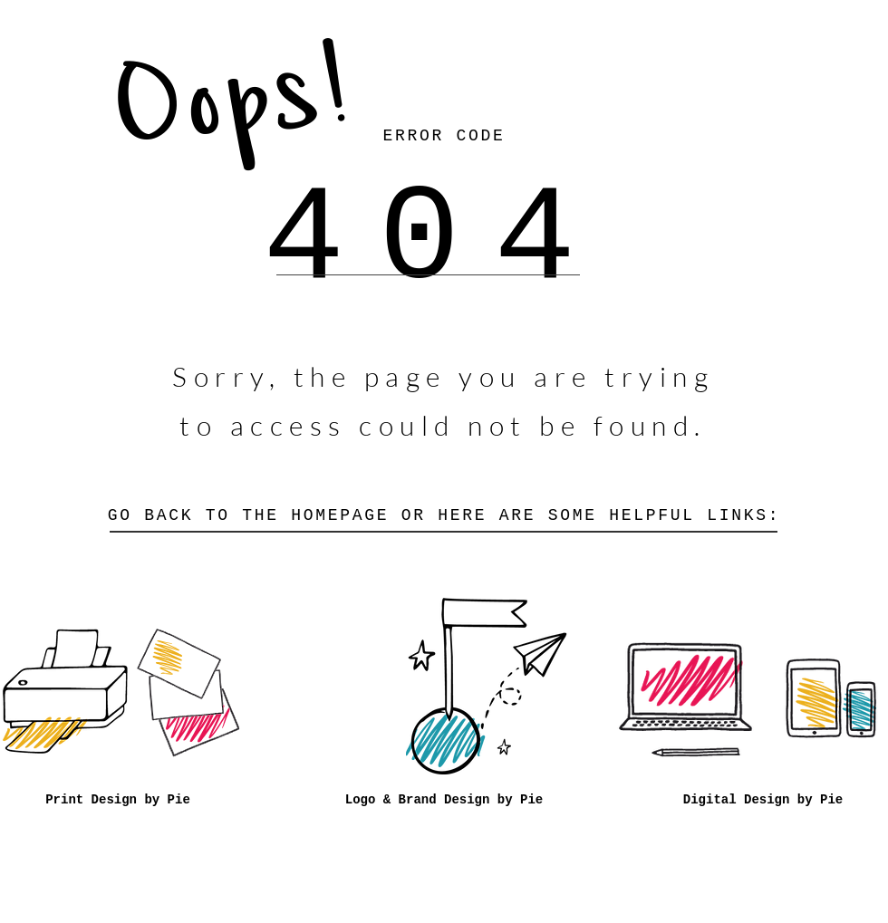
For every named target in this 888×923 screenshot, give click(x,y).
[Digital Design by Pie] (763, 801)
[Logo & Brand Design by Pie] (444, 801)
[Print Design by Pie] (118, 801)
